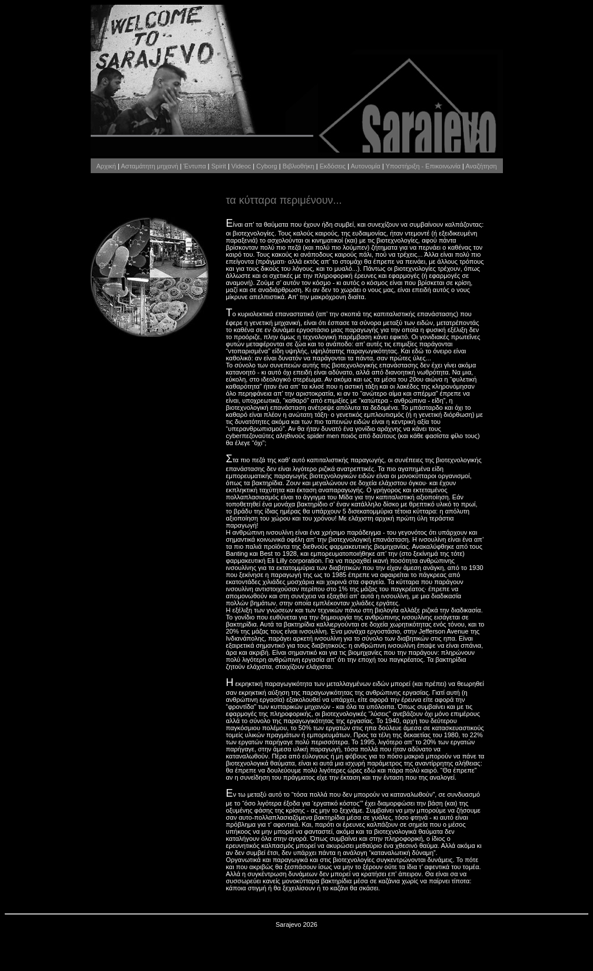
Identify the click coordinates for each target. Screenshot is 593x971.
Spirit (218, 166)
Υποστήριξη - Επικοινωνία (423, 166)
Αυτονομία (365, 166)
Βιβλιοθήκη (298, 166)
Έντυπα (195, 166)
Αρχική (105, 166)
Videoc (241, 166)
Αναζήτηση (480, 166)
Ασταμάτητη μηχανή (149, 166)
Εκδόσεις (333, 166)
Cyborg (266, 166)
